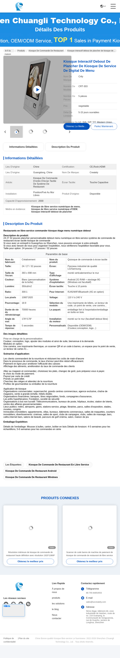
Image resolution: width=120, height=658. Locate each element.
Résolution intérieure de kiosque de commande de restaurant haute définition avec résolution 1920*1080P (30, 554)
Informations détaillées (23, 146)
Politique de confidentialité (9, 640)
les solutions (58, 603)
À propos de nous (58, 590)
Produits (21, 51)
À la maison (8, 51)
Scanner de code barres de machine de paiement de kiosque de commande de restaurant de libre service (89, 554)
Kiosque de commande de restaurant (46, 51)
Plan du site (24, 638)
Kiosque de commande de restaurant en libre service (59, 464)
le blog (55, 609)
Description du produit (66, 146)
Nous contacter (56, 617)
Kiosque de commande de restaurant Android (31, 471)
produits (56, 598)
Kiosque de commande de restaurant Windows (31, 477)
